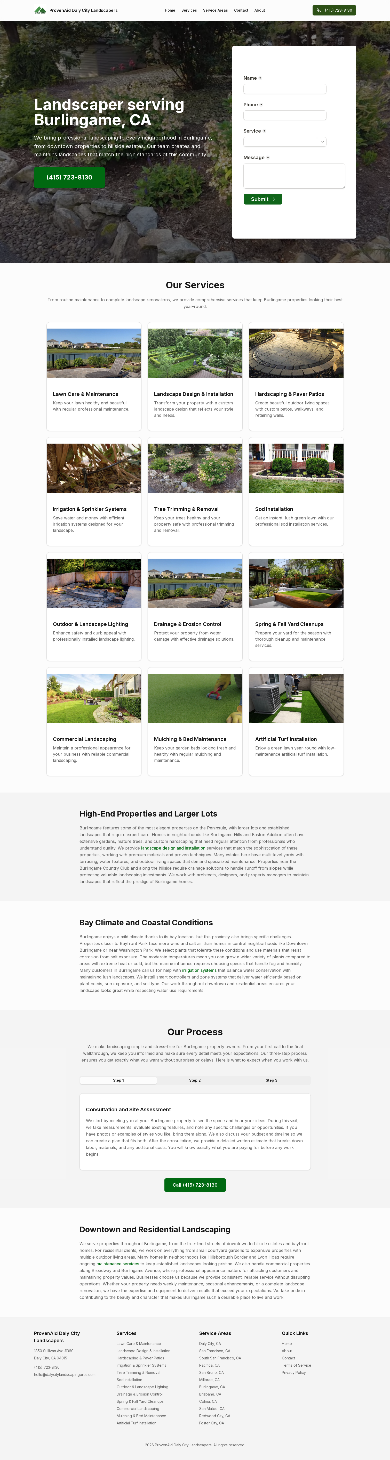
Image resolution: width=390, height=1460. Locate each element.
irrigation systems (199, 970)
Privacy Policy (294, 1372)
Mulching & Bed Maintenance (141, 1416)
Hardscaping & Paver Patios (140, 1358)
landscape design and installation (173, 848)
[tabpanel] (195, 1131)
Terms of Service (296, 1365)
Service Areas (215, 10)
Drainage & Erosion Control (140, 1394)
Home (170, 10)
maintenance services (118, 1263)
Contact (241, 10)
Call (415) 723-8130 (195, 1185)
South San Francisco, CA (220, 1358)
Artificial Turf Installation (136, 1423)
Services (189, 10)
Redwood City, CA (214, 1416)
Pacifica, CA (209, 1365)
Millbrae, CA (209, 1379)
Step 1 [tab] (118, 1080)
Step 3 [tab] (271, 1080)
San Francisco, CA (214, 1351)
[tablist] (195, 1080)
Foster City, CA (211, 1423)
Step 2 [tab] (195, 1080)
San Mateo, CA (212, 1408)
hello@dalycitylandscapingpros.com (64, 1374)
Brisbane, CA (210, 1394)
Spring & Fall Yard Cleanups (140, 1401)
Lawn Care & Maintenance (139, 1343)
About (259, 10)
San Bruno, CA (211, 1372)
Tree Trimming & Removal (138, 1372)
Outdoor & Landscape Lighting (142, 1387)
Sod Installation (129, 1379)
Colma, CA (208, 1401)
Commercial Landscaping (138, 1408)
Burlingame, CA (212, 1387)
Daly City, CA (210, 1343)
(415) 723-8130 (334, 10)
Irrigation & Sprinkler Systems (141, 1365)
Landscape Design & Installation (143, 1351)
